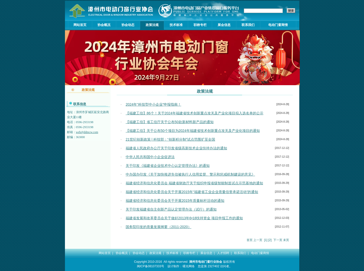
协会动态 (127, 25)
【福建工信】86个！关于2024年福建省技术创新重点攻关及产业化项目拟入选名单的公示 (194, 113)
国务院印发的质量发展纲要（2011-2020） (158, 227)
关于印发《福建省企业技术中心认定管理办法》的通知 (168, 166)
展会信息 (224, 25)
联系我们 (248, 25)
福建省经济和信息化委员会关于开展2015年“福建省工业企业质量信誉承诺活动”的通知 (192, 192)
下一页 (277, 240)
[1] (265, 240)
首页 (250, 240)
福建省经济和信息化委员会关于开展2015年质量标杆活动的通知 (175, 201)
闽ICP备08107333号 (150, 266)
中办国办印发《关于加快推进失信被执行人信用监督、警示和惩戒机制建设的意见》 (190, 174)
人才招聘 (223, 253)
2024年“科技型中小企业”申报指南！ (153, 104)
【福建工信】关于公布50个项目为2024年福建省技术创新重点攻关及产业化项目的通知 (193, 131)
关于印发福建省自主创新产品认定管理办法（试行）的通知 (171, 209)
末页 (286, 240)
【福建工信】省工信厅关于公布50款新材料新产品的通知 (170, 122)
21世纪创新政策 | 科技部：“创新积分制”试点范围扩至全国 (170, 139)
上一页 (257, 240)
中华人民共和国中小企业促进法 (150, 157)
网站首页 (79, 25)
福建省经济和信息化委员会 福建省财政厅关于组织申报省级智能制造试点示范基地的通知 (194, 183)
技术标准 (176, 25)
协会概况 (103, 25)
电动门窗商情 (278, 25)
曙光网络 (189, 266)
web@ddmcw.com (87, 132)
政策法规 (152, 25)
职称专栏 (200, 25)
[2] (270, 240)
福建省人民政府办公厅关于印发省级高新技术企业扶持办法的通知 (176, 148)
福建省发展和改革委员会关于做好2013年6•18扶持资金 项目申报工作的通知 (184, 218)
